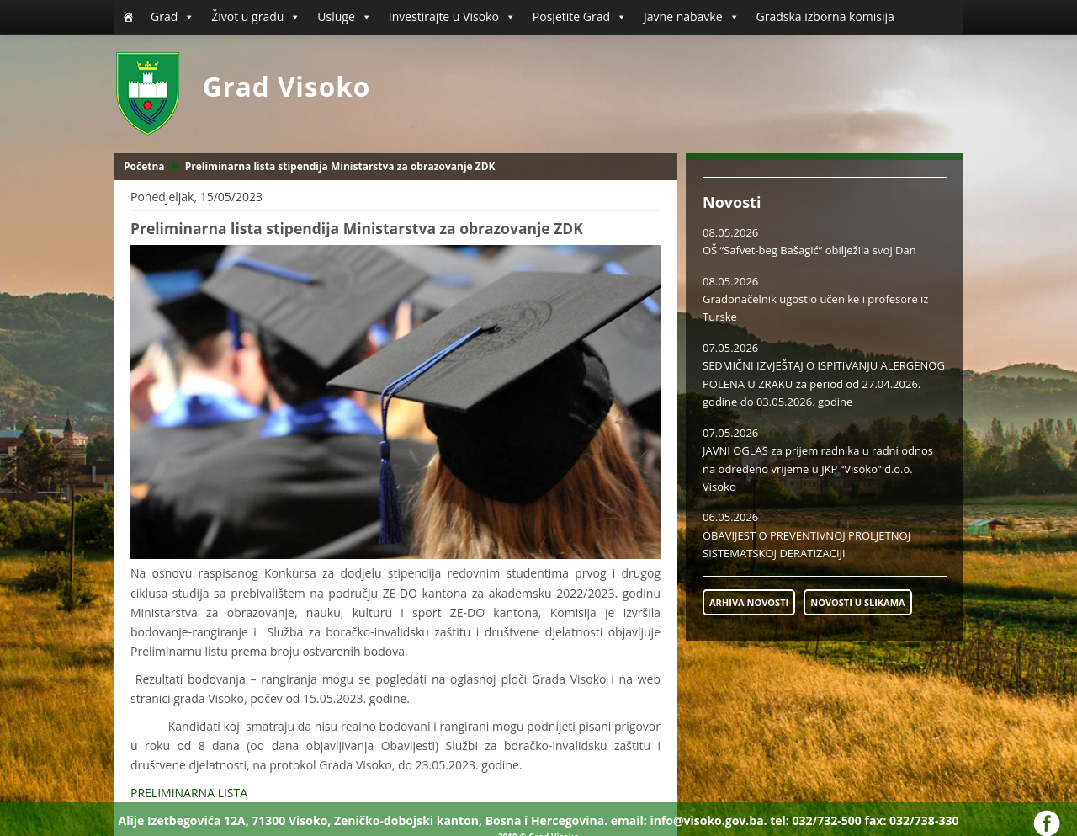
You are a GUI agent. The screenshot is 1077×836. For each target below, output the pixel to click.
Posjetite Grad (580, 17)
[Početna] (128, 17)
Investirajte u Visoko (452, 17)
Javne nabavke (692, 17)
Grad (172, 17)
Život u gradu (255, 17)
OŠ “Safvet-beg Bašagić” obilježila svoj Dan (809, 250)
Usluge (344, 17)
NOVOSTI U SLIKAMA (857, 602)
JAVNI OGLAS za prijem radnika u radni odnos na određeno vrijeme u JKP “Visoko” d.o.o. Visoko (818, 468)
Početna (144, 166)
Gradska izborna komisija (825, 16)
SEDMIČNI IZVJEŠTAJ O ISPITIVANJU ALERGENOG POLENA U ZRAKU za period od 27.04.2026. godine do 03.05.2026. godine (824, 383)
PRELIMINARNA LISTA (188, 793)
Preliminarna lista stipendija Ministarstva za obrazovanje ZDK (340, 166)
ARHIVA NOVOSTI (748, 602)
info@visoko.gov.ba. (708, 820)
